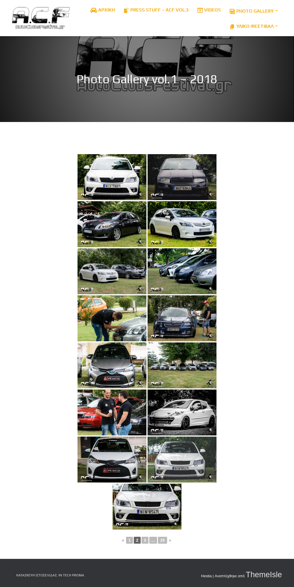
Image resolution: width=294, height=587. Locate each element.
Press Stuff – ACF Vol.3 (156, 10)
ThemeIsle (264, 574)
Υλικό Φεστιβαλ (253, 25)
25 (162, 540)
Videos (209, 10)
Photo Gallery (253, 9)
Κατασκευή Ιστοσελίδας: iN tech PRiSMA (50, 575)
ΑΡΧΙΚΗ (102, 10)
